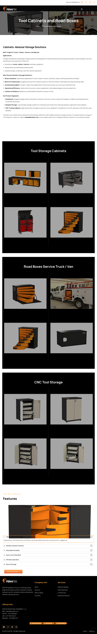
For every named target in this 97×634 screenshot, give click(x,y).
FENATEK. (10, 631)
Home (38, 26)
